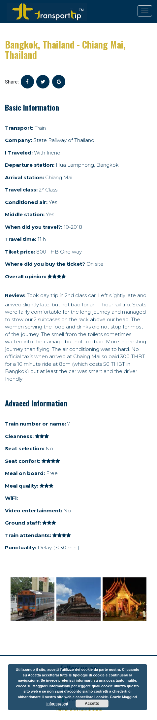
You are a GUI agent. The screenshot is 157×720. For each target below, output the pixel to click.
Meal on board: (25, 473)
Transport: (19, 128)
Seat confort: (22, 461)
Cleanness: (19, 436)
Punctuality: (20, 547)
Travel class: (21, 190)
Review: (15, 295)
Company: (18, 140)
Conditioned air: (26, 202)
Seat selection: (24, 448)
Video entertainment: (33, 510)
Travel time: (20, 239)
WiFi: (11, 498)
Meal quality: (21, 486)
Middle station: (25, 214)
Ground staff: (23, 523)
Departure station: (29, 165)
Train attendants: (28, 535)
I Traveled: (19, 153)
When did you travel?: (33, 227)
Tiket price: (20, 252)
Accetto (92, 703)
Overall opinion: (25, 276)
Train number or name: (35, 424)
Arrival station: (24, 177)
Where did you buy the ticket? (45, 264)
